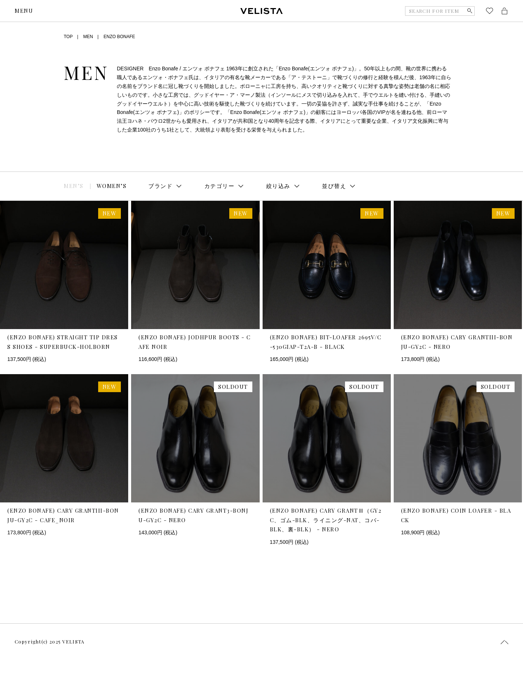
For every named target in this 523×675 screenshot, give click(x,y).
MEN (88, 36)
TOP (68, 36)
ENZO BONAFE (119, 36)
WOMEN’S (112, 185)
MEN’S (74, 185)
